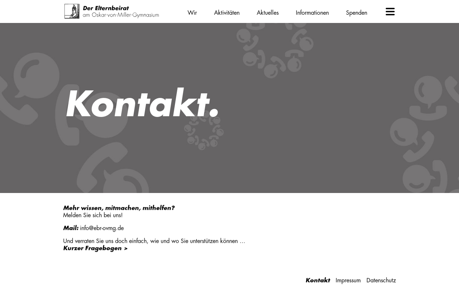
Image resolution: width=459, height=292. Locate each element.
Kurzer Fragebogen (92, 248)
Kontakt (318, 280)
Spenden (356, 13)
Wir (192, 13)
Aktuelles (268, 13)
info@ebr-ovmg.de (102, 228)
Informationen (312, 13)
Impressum (348, 280)
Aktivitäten (227, 13)
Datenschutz (381, 280)
